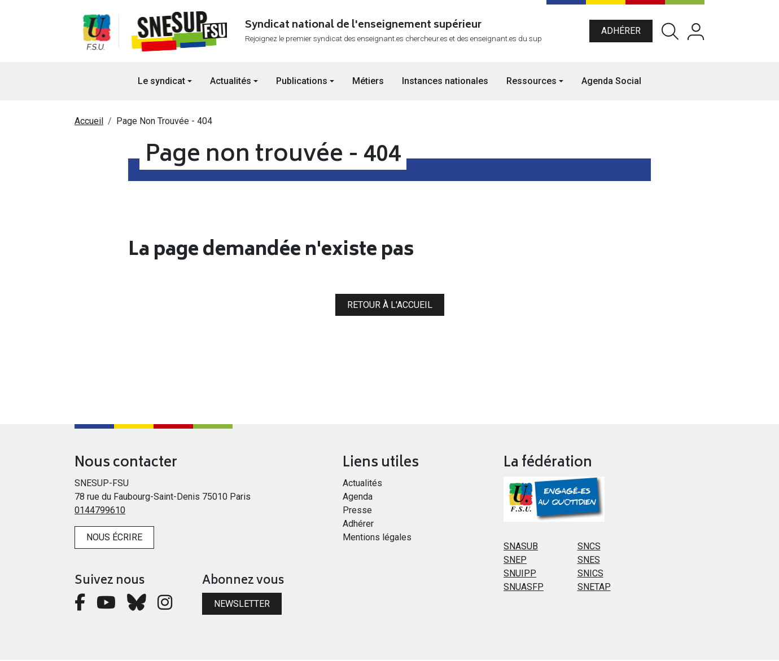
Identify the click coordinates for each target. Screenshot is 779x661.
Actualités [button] (230, 82)
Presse (357, 511)
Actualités (362, 484)
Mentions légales (377, 538)
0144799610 (100, 511)
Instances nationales (445, 82)
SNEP (515, 561)
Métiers (368, 82)
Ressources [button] (531, 82)
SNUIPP (520, 574)
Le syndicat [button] (161, 82)
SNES (588, 561)
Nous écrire (114, 538)
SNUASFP (524, 588)
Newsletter (242, 604)
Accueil (89, 122)
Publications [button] (301, 82)
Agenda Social (611, 82)
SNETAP (594, 588)
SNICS (590, 574)
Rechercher (670, 32)
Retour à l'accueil (389, 305)
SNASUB (521, 547)
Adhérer (621, 31)
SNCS (589, 547)
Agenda (358, 497)
